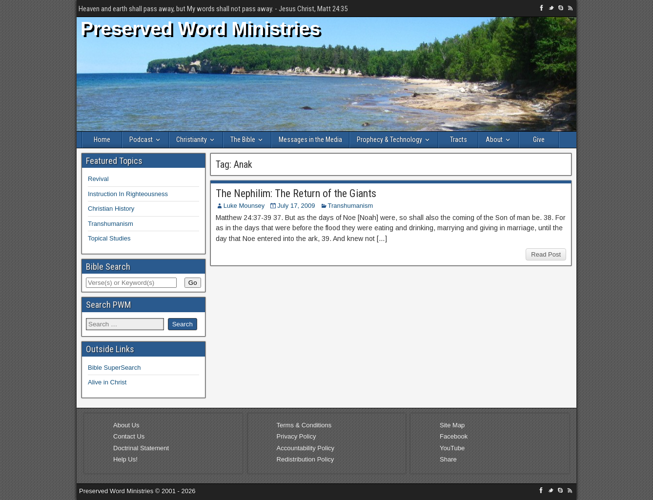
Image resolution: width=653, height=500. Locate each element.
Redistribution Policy (305, 459)
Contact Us (128, 436)
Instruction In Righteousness (128, 194)
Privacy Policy (296, 436)
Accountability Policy (306, 448)
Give (539, 139)
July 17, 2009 (296, 205)
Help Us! (125, 459)
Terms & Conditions (304, 425)
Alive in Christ (107, 382)
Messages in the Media (310, 139)
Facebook (454, 436)
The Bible (242, 139)
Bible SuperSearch (114, 367)
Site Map (452, 425)
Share (448, 459)
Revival (98, 178)
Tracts (458, 139)
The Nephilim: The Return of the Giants (296, 193)
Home (102, 139)
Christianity (191, 139)
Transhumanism (350, 205)
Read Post (546, 254)
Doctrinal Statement (141, 448)
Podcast (141, 139)
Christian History (111, 208)
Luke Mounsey (244, 205)
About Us (126, 425)
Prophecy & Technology (389, 139)
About (494, 139)
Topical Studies (109, 238)
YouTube (452, 448)
